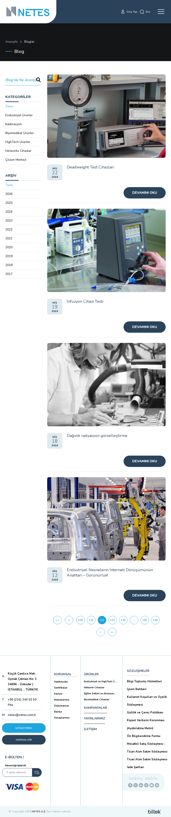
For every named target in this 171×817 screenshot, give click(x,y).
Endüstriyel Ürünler (19, 115)
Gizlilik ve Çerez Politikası (145, 713)
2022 (8, 229)
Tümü (9, 106)
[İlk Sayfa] (57, 620)
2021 (8, 238)
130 (80, 620)
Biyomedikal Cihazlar (96, 699)
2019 (8, 256)
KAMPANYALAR (95, 708)
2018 (8, 265)
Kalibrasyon (13, 124)
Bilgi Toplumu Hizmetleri (144, 681)
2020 (8, 247)
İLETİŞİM (90, 729)
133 (112, 620)
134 (123, 620)
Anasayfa (11, 42)
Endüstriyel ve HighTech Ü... (100, 681)
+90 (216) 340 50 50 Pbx (22, 702)
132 (103, 619)
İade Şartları (135, 767)
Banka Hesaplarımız (61, 714)
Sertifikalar (60, 687)
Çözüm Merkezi (15, 160)
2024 (8, 212)
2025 (8, 203)
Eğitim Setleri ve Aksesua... (100, 693)
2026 (8, 194)
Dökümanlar (61, 705)
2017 (8, 274)
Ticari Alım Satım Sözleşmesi (147, 759)
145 (144, 620)
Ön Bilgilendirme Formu (143, 736)
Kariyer (58, 693)
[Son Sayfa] (112, 632)
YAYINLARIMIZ (94, 718)
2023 (8, 220)
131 (91, 620)
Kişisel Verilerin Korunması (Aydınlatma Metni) (145, 724)
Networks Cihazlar (18, 151)
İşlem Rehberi (136, 689)
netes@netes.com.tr (22, 715)
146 (155, 620)
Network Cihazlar (94, 687)
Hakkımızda (61, 681)
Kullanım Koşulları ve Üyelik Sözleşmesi (147, 701)
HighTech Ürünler (17, 142)
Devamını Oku (144, 192)
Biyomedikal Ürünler (19, 133)
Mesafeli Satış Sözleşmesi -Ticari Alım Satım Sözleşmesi (147, 748)
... (134, 620)
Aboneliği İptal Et (15, 765)
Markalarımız (61, 699)
